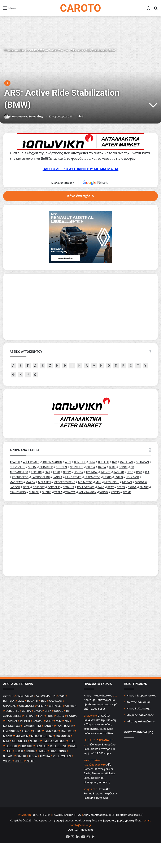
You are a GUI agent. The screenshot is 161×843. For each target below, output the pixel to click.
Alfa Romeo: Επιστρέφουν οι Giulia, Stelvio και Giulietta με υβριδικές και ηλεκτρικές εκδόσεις (99, 773)
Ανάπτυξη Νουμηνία (80, 829)
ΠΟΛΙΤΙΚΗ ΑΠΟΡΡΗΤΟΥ (67, 814)
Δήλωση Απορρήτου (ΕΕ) (98, 814)
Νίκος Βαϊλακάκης (138, 708)
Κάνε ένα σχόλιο (80, 196)
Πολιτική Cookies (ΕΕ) (129, 814)
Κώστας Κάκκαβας (138, 702)
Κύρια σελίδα (14, 50)
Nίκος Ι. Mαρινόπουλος (98, 695)
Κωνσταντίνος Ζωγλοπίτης (27, 116)
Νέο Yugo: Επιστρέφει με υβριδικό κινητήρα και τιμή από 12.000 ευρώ (100, 704)
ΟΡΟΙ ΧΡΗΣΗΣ (41, 814)
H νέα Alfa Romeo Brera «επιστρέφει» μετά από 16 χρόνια (100, 793)
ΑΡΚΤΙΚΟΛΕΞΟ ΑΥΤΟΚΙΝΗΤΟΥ (45, 50)
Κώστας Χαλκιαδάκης (140, 721)
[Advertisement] (80, 540)
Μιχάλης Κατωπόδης (140, 715)
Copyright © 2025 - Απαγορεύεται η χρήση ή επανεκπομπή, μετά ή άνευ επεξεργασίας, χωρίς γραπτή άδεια (75, 820)
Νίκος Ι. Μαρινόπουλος (141, 695)
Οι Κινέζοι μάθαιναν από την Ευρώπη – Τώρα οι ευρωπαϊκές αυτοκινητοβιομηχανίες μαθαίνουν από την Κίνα (100, 724)
